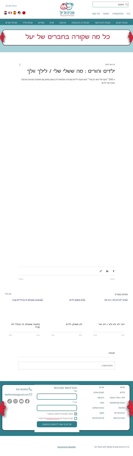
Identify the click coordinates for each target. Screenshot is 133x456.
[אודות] (115, 387)
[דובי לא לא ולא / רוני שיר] (109, 309)
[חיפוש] (110, 4)
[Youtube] (21, 401)
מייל (74, 402)
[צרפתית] (10, 12)
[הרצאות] (94, 397)
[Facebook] (27, 401)
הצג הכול (8, 294)
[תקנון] (94, 413)
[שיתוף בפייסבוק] (113, 271)
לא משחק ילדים (74, 324)
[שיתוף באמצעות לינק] (101, 271)
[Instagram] (15, 401)
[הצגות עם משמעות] (115, 402)
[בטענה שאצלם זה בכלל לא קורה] (24, 309)
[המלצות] (115, 407)
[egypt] (5, 12)
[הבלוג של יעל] (115, 413)
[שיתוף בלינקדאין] (107, 271)
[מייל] (58, 408)
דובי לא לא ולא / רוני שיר (111, 324)
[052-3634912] (24, 389)
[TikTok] (9, 401)
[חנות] (94, 402)
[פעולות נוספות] (19, 64)
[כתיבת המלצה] (94, 407)
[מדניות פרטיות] (94, 418)
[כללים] (115, 392)
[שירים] (94, 387)
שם (75, 391)
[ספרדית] (14, 12)
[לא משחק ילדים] (66, 309)
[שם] (58, 396)
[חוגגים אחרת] (94, 392)
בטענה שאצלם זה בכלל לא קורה (25, 326)
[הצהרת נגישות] (115, 418)
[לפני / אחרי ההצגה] (115, 397)
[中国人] (23, 12)
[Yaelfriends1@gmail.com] (18, 394)
